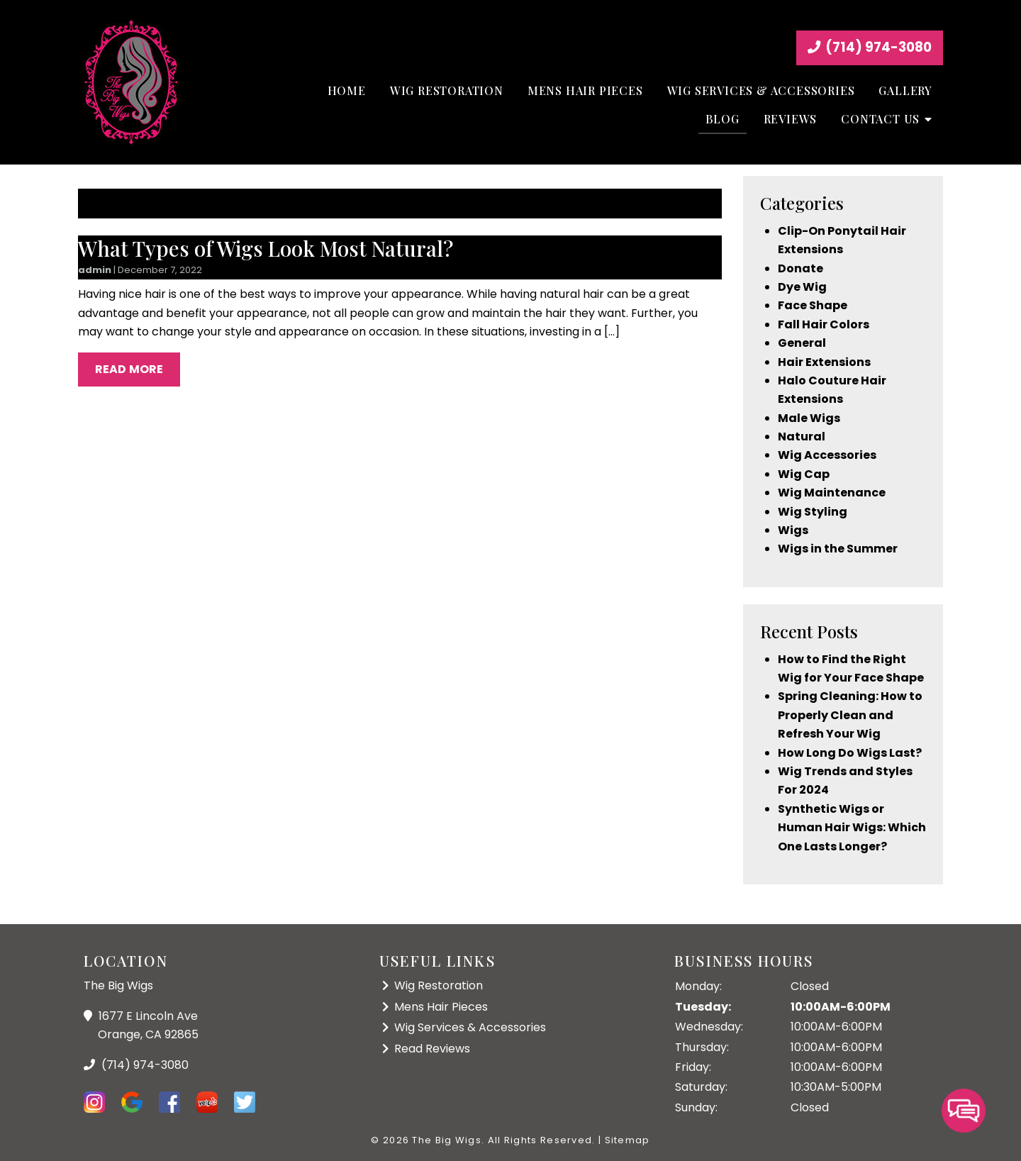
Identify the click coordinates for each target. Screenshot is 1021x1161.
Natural (801, 436)
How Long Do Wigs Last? (850, 753)
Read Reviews (432, 1048)
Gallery (905, 90)
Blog (722, 118)
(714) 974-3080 (870, 47)
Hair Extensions (824, 362)
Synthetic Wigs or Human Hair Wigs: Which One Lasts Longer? (852, 828)
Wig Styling (812, 512)
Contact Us (880, 118)
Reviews (791, 118)
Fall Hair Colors (823, 324)
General (802, 343)
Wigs (793, 530)
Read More (129, 369)
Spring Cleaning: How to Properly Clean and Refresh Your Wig (850, 715)
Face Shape (812, 305)
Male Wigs (809, 418)
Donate (800, 268)
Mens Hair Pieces (585, 90)
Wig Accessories (827, 455)
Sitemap (627, 1140)
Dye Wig (802, 287)
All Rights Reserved (540, 1140)
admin (94, 270)
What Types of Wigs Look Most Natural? (265, 248)
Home (347, 90)
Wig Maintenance (832, 492)
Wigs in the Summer (838, 548)
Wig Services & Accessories (761, 90)
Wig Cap (804, 474)
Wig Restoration (446, 90)
